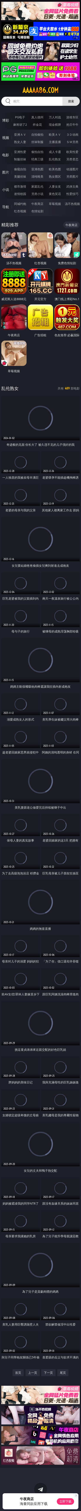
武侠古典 (72, 186)
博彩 (5, 120)
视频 (5, 137)
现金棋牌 (55, 124)
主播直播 (55, 142)
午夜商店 (37, 204)
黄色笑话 (55, 194)
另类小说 (37, 194)
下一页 (48, 1373)
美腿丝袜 (20, 176)
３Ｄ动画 (72, 134)
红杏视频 (20, 211)
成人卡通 (55, 152)
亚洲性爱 (20, 152)
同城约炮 (20, 204)
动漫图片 (72, 169)
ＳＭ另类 (72, 142)
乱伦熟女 (55, 159)
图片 (5, 172)
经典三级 (37, 159)
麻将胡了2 (20, 124)
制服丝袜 (20, 159)
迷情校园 (20, 194)
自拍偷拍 (37, 134)
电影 (5, 155)
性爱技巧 (72, 194)
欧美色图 (55, 169)
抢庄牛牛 (72, 124)
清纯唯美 (37, 176)
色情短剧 (37, 211)
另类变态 (72, 159)
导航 (5, 206)
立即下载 (65, 1501)
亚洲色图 (37, 169)
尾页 (63, 1373)
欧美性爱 (72, 152)
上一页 (32, 1373)
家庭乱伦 (37, 186)
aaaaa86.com (40, 90)
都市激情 (20, 186)
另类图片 (72, 176)
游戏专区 (72, 117)
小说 (5, 189)
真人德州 (37, 117)
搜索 (71, 101)
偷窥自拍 (20, 169)
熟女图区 (55, 176)
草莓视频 (55, 204)
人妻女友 (55, 186)
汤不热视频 (72, 204)
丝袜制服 (37, 142)
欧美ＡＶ (55, 134)
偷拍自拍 (37, 152)
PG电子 (20, 117)
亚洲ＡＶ (20, 134)
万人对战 (55, 117)
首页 (18, 1373)
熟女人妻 (20, 142)
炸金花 (37, 124)
